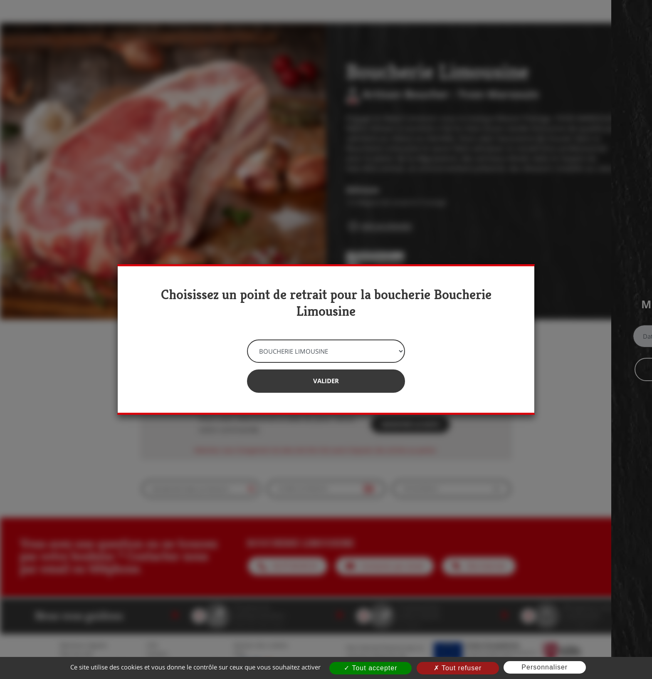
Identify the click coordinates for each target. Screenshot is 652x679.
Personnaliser (544, 667)
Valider (326, 381)
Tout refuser (458, 668)
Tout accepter (370, 668)
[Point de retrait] (326, 351)
